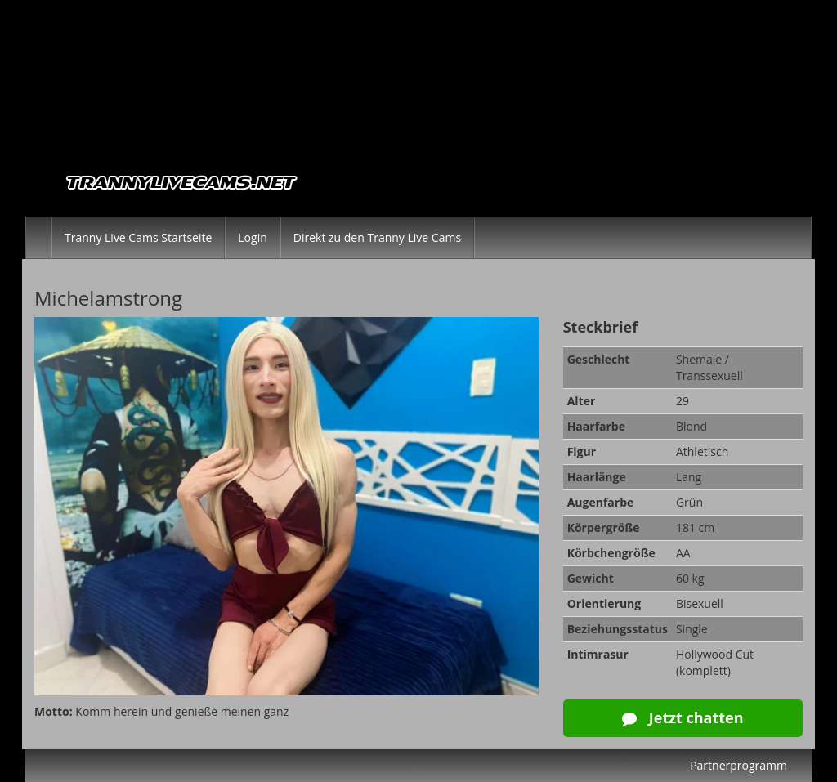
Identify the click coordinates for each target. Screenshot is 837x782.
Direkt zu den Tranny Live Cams (377, 237)
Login (252, 237)
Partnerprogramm (738, 765)
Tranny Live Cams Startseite (138, 237)
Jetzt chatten (682, 717)
